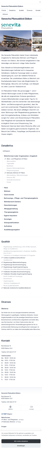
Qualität (21, 10)
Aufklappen (6, 151)
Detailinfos (12, 10)
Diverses (29, 10)
